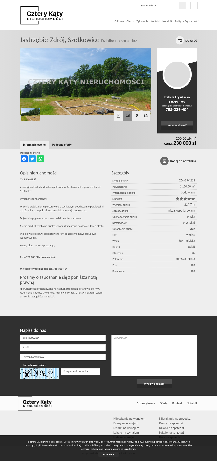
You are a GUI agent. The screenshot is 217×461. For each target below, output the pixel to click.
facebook (194, 5)
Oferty (130, 21)
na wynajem (129, 419)
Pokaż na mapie (136, 116)
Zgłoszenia (142, 21)
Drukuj (145, 116)
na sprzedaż (175, 419)
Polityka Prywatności (187, 21)
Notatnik (167, 21)
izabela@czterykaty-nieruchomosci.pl (177, 106)
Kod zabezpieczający (34, 365)
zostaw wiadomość (177, 125)
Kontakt (155, 21)
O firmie (119, 21)
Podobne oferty (62, 144)
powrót (191, 40)
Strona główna (146, 403)
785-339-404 (177, 109)
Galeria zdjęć (127, 116)
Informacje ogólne (34, 144)
